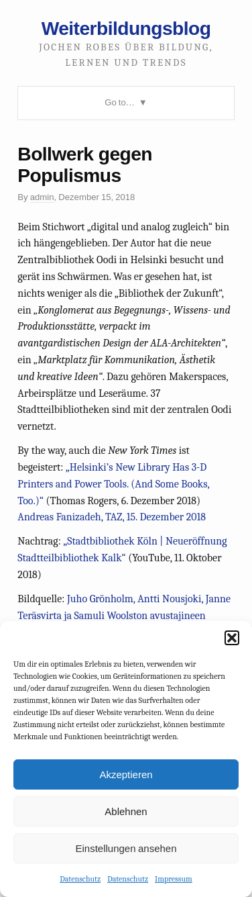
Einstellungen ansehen (125, 848)
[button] (232, 638)
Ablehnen (126, 811)
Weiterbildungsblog (126, 28)
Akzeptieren (125, 774)
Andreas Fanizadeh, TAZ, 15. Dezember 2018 (111, 517)
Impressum (173, 879)
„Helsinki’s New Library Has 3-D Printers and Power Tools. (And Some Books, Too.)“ (113, 484)
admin (42, 197)
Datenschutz (80, 879)
